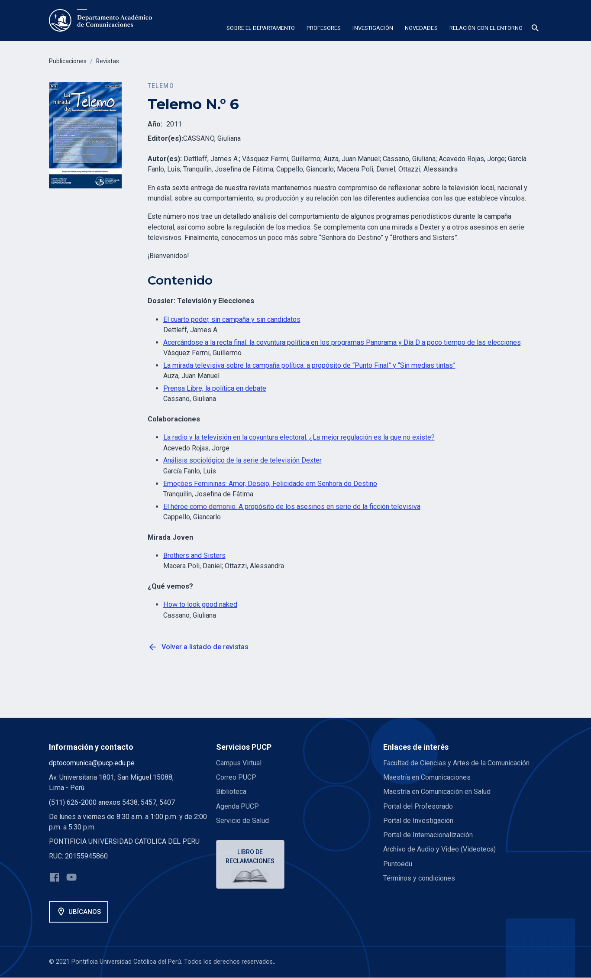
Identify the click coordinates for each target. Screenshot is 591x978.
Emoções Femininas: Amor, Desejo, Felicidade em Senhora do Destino (270, 483)
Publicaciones (68, 61)
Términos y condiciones (419, 878)
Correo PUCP (236, 777)
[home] (100, 20)
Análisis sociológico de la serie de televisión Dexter (242, 460)
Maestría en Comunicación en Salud (437, 791)
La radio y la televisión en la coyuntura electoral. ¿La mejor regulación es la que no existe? (299, 437)
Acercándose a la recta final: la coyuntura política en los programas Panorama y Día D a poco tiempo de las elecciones (342, 342)
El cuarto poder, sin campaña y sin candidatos (231, 319)
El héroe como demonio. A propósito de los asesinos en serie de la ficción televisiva (291, 506)
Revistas (109, 61)
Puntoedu (397, 864)
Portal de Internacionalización (428, 835)
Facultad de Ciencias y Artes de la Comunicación (456, 763)
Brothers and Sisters (194, 555)
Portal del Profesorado (418, 806)
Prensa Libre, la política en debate (214, 388)
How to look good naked (200, 604)
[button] (261, 29)
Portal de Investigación (418, 820)
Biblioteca (231, 791)
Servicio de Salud (242, 820)
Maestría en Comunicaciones (427, 777)
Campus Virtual (239, 763)
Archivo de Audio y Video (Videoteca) (439, 849)
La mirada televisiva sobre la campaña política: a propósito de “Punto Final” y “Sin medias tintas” (309, 365)
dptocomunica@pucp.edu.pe (92, 763)
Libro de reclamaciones (250, 857)
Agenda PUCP (237, 806)
